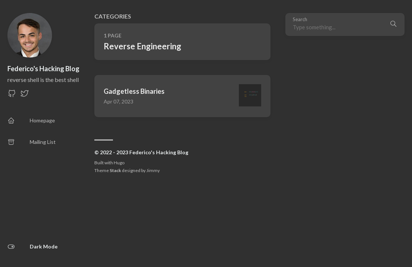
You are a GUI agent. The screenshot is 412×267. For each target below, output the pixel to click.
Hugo (119, 162)
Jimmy (153, 170)
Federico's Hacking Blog (43, 69)
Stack (115, 170)
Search (300, 19)
